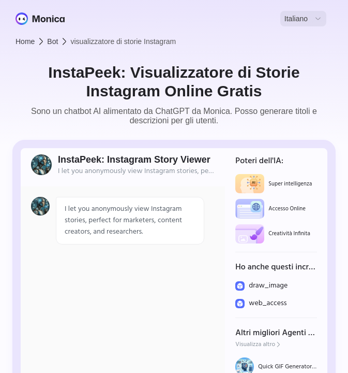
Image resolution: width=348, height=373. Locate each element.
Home (25, 41)
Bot (52, 41)
